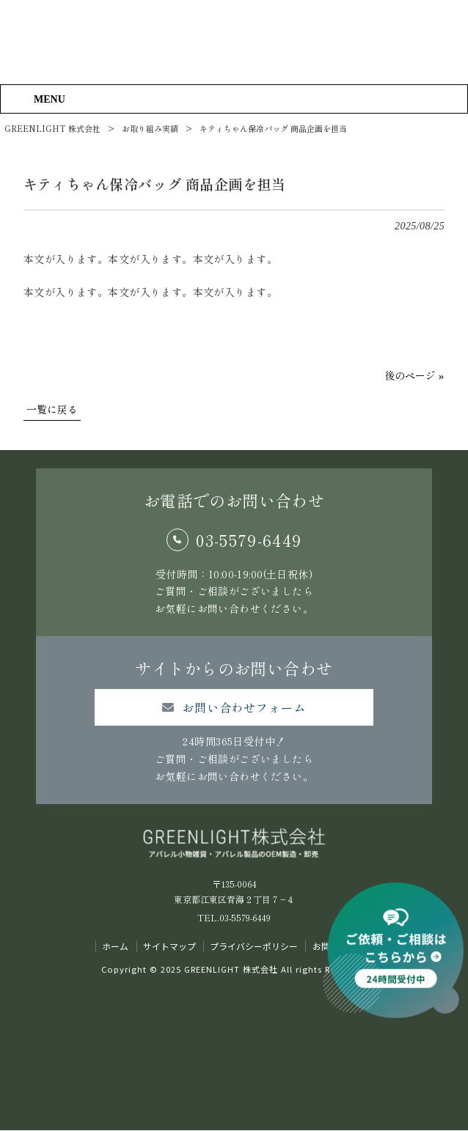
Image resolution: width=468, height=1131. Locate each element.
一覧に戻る (52, 409)
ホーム (115, 946)
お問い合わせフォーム (244, 707)
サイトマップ (169, 946)
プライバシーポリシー (254, 946)
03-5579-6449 (248, 539)
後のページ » (414, 375)
